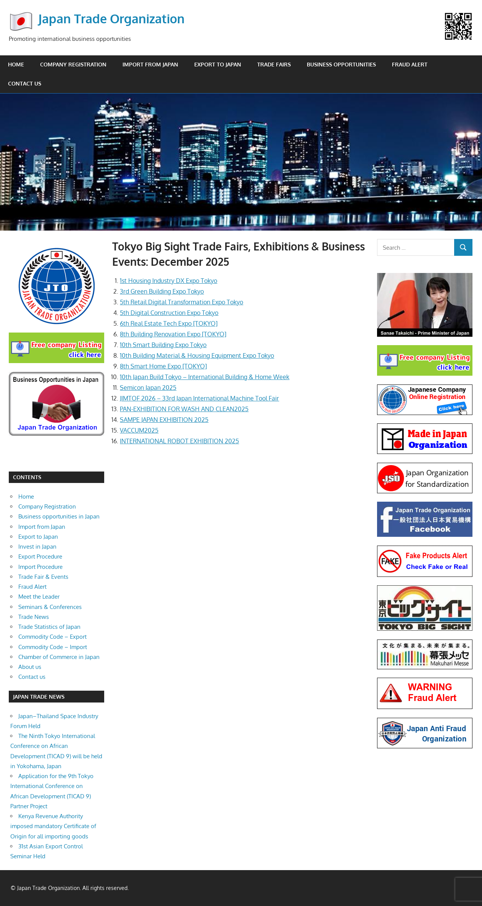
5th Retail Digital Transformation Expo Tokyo (181, 302)
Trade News (33, 616)
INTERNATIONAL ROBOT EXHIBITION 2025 (179, 441)
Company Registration (73, 64)
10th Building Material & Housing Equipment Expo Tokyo (197, 355)
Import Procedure (40, 566)
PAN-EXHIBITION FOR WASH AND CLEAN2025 (184, 409)
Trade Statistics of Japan (49, 626)
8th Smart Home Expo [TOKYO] (163, 366)
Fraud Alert (409, 64)
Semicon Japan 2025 (148, 387)
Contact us (24, 83)
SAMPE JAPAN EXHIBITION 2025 (164, 419)
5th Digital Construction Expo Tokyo (169, 313)
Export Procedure (40, 556)
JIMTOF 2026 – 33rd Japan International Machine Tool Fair (199, 398)
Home (16, 64)
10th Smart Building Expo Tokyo (163, 345)
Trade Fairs (274, 64)
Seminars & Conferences (50, 606)
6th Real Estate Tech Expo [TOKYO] (169, 323)
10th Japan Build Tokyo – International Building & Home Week (204, 377)
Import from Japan (150, 64)
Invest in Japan (37, 546)
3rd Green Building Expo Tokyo (162, 291)
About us (29, 666)
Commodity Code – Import (52, 647)
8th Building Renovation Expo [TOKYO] (173, 334)
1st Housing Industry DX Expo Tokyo (168, 280)
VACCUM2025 (139, 430)
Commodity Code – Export (52, 636)
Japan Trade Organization (111, 18)
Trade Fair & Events (43, 576)
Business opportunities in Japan (59, 516)
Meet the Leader (39, 596)
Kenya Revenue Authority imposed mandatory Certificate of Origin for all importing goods (53, 826)
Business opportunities (341, 64)
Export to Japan (217, 64)
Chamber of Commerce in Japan (59, 657)
